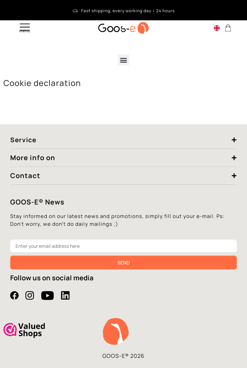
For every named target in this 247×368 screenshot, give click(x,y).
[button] (123, 59)
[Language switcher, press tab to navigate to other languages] (217, 28)
